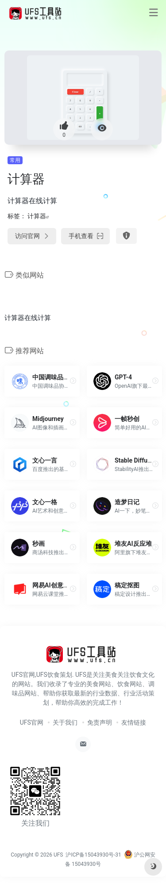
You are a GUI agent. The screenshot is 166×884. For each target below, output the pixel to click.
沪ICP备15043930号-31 (93, 855)
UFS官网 (31, 722)
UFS (58, 855)
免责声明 (99, 722)
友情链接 (133, 722)
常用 (15, 160)
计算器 (36, 216)
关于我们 (65, 722)
